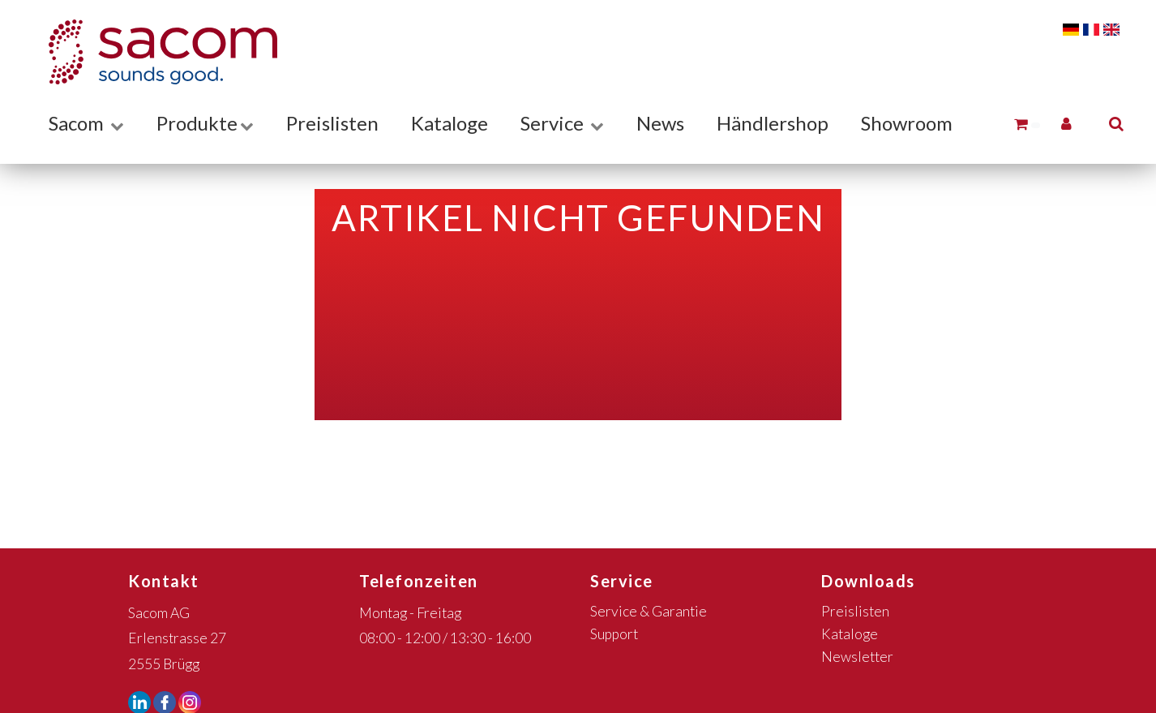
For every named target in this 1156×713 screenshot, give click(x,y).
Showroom (907, 123)
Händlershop (772, 123)
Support (614, 633)
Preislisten (332, 123)
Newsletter (857, 656)
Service (562, 123)
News (660, 123)
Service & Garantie (648, 611)
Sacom (86, 123)
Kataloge (449, 123)
